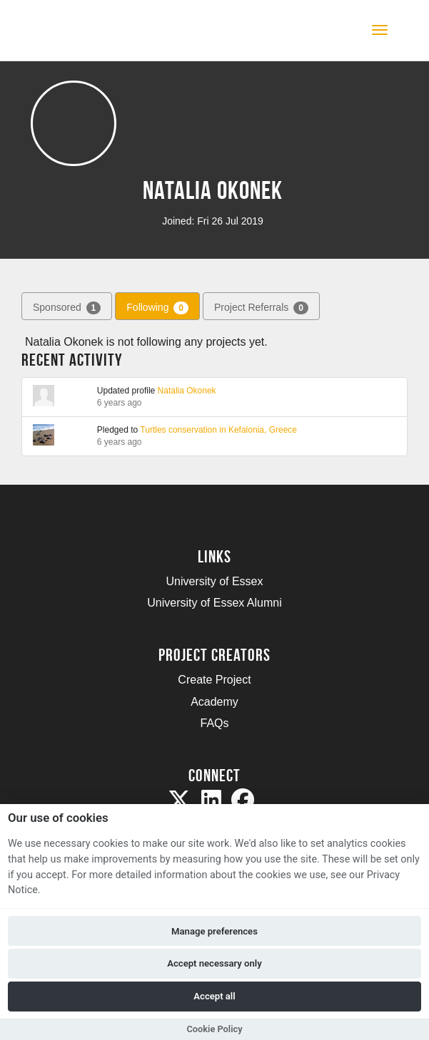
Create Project (214, 680)
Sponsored (67, 308)
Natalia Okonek (187, 391)
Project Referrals (261, 308)
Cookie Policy (214, 1029)
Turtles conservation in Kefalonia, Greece (218, 430)
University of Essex (214, 581)
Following (157, 308)
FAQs (214, 723)
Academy (214, 702)
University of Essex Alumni (214, 603)
